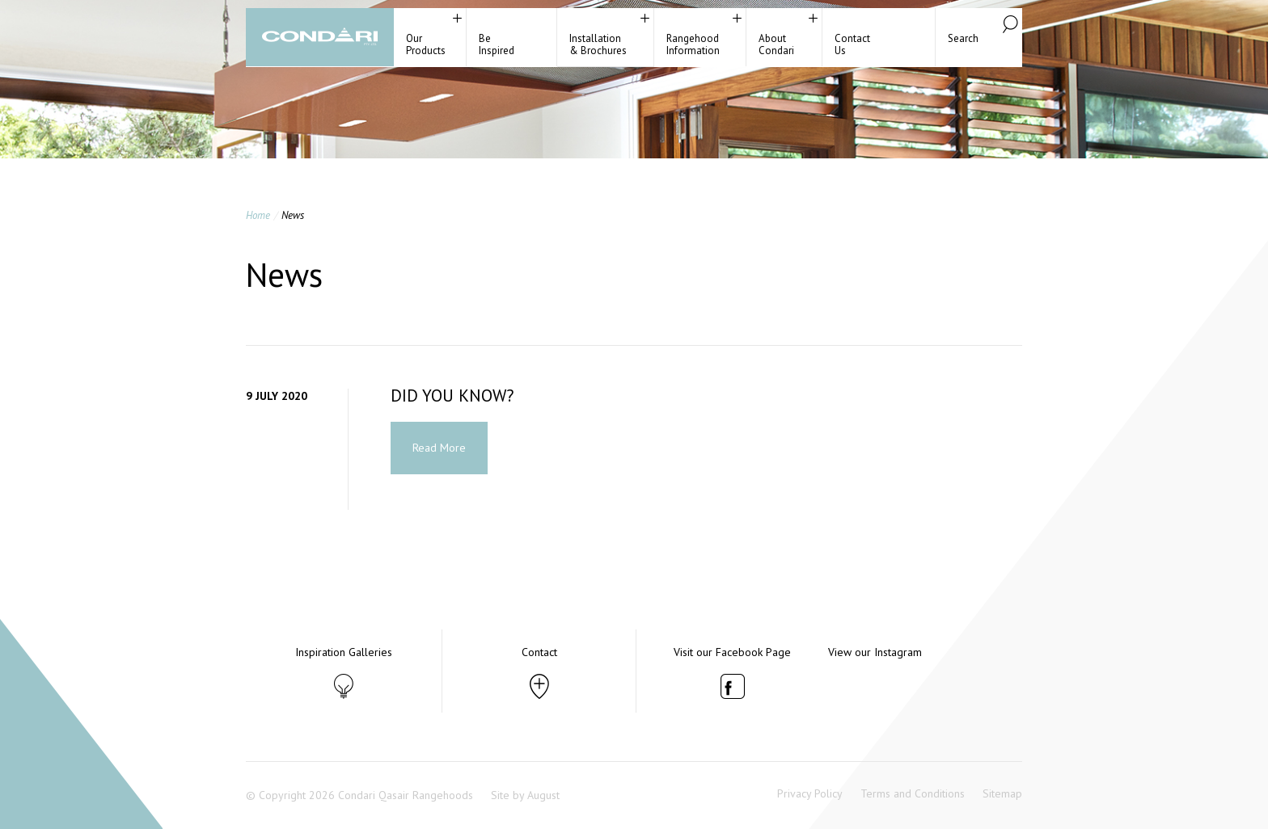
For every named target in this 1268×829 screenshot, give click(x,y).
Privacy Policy (810, 793)
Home (258, 215)
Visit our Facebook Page (732, 652)
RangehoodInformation (693, 44)
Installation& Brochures (598, 44)
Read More (439, 447)
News (292, 215)
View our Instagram (875, 652)
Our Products (426, 44)
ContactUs (852, 44)
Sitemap (1002, 793)
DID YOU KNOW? (452, 395)
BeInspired (496, 44)
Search (963, 38)
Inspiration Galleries (343, 652)
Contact (539, 652)
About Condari (776, 44)
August (543, 795)
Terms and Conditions (912, 793)
